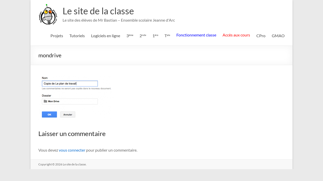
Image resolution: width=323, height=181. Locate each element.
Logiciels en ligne (105, 35)
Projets (56, 35)
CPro (260, 35)
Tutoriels (77, 35)
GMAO (278, 35)
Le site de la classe (98, 10)
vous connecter (72, 150)
